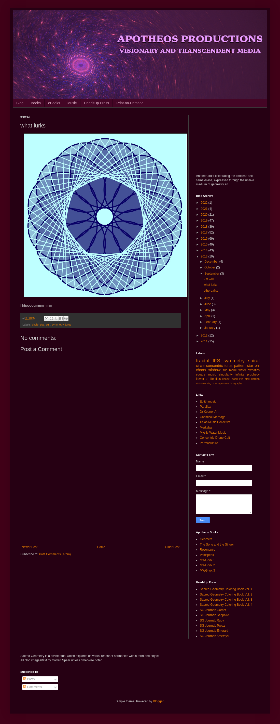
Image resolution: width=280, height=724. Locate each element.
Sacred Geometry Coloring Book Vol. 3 (226, 599)
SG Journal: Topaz (212, 625)
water (242, 370)
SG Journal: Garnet (213, 610)
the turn (209, 278)
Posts (29, 679)
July (207, 298)
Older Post (172, 547)
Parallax (205, 406)
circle (35, 324)
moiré (233, 370)
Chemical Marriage (213, 417)
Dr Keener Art (209, 411)
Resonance (207, 549)
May (207, 310)
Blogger (158, 701)
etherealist (211, 290)
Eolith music (208, 401)
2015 (204, 244)
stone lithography (232, 383)
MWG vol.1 (207, 560)
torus (68, 324)
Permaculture (209, 443)
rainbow (214, 370)
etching (207, 383)
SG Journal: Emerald (214, 630)
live (241, 378)
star (42, 324)
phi (257, 366)
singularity (226, 374)
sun (48, 324)
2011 (204, 341)
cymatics (254, 370)
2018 (204, 226)
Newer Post (29, 547)
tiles (218, 379)
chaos (201, 370)
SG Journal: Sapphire (214, 615)
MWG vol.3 (207, 570)
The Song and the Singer (217, 544)
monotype (217, 383)
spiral (254, 360)
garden (255, 378)
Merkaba (206, 427)
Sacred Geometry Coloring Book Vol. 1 (226, 589)
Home (101, 547)
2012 (204, 335)
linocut (226, 378)
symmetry (58, 324)
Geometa (206, 539)
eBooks (54, 103)
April (207, 316)
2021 (204, 209)
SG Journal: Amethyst (214, 636)
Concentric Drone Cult (215, 437)
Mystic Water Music (213, 432)
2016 (204, 238)
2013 (204, 256)
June (208, 304)
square (200, 374)
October (210, 267)
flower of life (205, 379)
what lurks (210, 285)
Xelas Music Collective (215, 422)
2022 (204, 202)
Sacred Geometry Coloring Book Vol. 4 (226, 604)
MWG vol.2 (207, 565)
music (212, 374)
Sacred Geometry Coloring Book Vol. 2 (226, 594)
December (211, 261)
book (235, 378)
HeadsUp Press (96, 103)
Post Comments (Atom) (55, 554)
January (210, 328)
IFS (216, 360)
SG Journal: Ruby (212, 620)
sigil (247, 378)
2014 (204, 250)
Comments (32, 687)
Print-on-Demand (130, 103)
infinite (239, 374)
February (210, 322)
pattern (240, 366)
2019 (204, 220)
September (212, 273)
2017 (204, 232)
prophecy (253, 374)
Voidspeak (207, 555)
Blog (19, 103)
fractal (202, 360)
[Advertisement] (100, 503)
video (199, 383)
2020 (204, 214)
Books (36, 103)
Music (72, 103)
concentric (214, 366)
